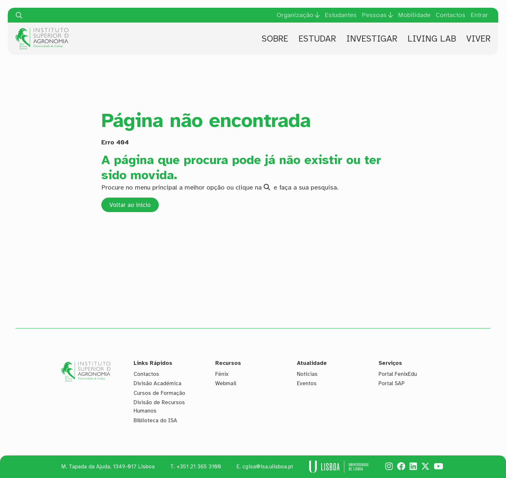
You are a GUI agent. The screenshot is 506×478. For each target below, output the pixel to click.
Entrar (479, 15)
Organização (295, 15)
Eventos (307, 383)
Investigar (371, 38)
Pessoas (374, 15)
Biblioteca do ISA (155, 420)
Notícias (307, 374)
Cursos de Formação (159, 393)
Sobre (275, 38)
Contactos (450, 15)
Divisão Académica (157, 383)
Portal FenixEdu (398, 374)
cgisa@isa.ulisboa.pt (267, 466)
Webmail (225, 383)
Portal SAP (392, 383)
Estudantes (341, 15)
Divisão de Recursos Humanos (159, 407)
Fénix (221, 374)
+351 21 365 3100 (199, 466)
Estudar (317, 38)
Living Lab (432, 38)
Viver (478, 38)
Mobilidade (414, 15)
